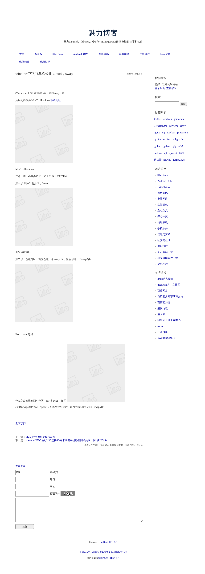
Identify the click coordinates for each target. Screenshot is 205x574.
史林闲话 (162, 264)
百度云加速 (163, 302)
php (163, 132)
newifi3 (167, 159)
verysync (173, 125)
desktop (158, 153)
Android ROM (80, 54)
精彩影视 (45, 61)
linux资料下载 (165, 252)
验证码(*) (55, 493)
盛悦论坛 (162, 308)
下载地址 (55, 100)
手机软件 (144, 54)
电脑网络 (124, 54)
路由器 (158, 159)
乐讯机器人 (163, 187)
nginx (157, 132)
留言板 (38, 54)
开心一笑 (162, 216)
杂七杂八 (162, 210)
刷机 (181, 153)
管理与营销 (163, 234)
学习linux (58, 54)
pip (174, 146)
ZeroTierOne (160, 125)
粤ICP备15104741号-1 (108, 558)
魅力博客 (103, 33)
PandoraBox (164, 139)
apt (165, 153)
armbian (167, 119)
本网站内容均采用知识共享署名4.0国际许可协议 (103, 552)
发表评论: (20, 466)
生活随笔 (162, 204)
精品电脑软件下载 (167, 258)
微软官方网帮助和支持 (170, 296)
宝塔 (180, 146)
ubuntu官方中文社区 (168, 284)
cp (155, 139)
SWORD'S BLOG (166, 338)
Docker (171, 132)
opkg (175, 139)
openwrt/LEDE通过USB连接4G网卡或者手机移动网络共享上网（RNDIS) (66, 440)
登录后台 (160, 88)
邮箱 (35, 479)
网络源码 (103, 54)
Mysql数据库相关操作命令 (40, 437)
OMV (183, 125)
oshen (160, 326)
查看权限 (171, 88)
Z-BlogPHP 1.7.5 (109, 542)
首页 (21, 54)
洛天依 (161, 314)
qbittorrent (179, 119)
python (157, 146)
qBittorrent (182, 132)
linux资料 (165, 54)
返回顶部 (20, 423)
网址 (35, 486)
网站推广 (162, 246)
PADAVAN (179, 159)
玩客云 (158, 119)
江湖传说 (162, 332)
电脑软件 (24, 61)
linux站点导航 (165, 278)
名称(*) (36, 472)
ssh (181, 139)
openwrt (173, 153)
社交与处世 (163, 240)
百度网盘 (162, 290)
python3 (167, 146)
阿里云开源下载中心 (168, 320)
